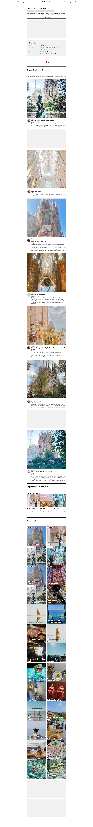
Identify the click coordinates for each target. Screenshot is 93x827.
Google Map (42, 49)
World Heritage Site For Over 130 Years (48, 472)
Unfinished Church (48, 401)
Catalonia (37, 10)
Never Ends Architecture (48, 191)
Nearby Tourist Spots (46, 514)
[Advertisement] (46, 29)
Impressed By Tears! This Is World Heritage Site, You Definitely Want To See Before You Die (48, 241)
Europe (29, 10)
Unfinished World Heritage (48, 295)
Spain (33, 10)
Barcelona (42, 10)
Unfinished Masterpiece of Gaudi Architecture (48, 121)
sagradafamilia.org (44, 51)
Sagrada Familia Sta (49, 10)
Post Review (46, 17)
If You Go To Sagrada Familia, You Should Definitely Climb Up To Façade (48, 349)
